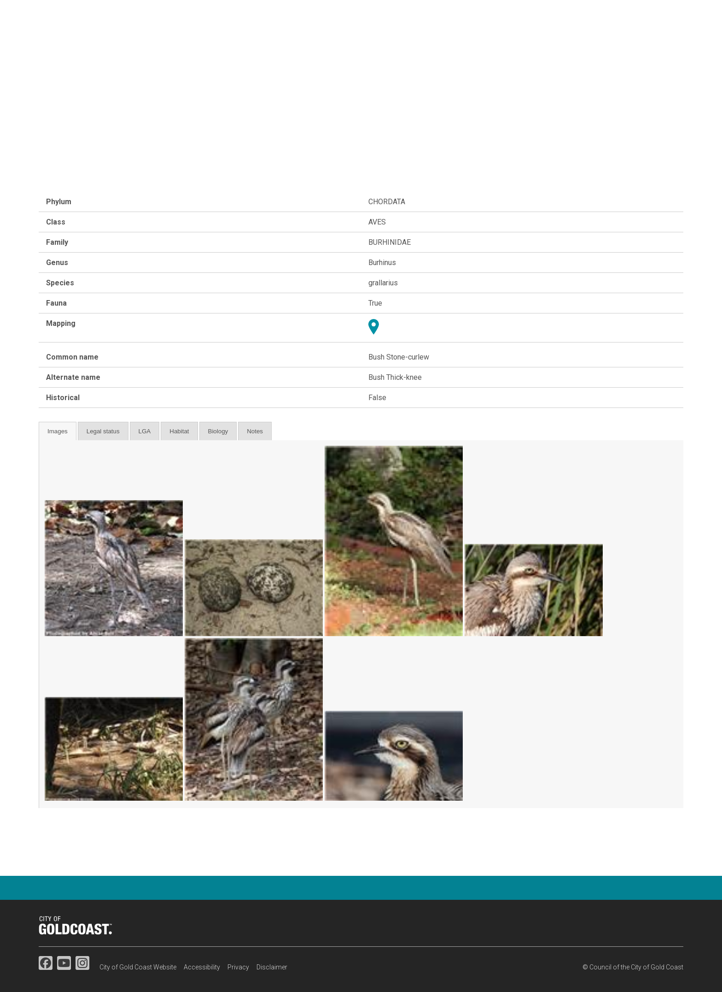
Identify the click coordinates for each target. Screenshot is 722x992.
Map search (602, 41)
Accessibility (202, 967)
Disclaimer (271, 967)
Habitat (179, 431)
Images (57, 431)
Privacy (238, 967)
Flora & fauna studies (432, 41)
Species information (525, 41)
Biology (218, 431)
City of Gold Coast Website (137, 967)
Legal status (103, 431)
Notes (255, 431)
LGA (145, 431)
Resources (663, 41)
